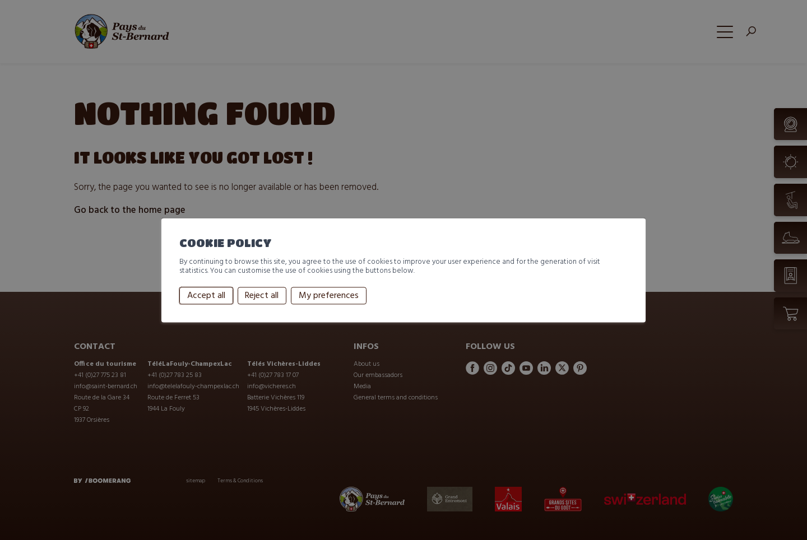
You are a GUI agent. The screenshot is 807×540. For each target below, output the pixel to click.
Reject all (262, 295)
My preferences (329, 295)
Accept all (206, 295)
